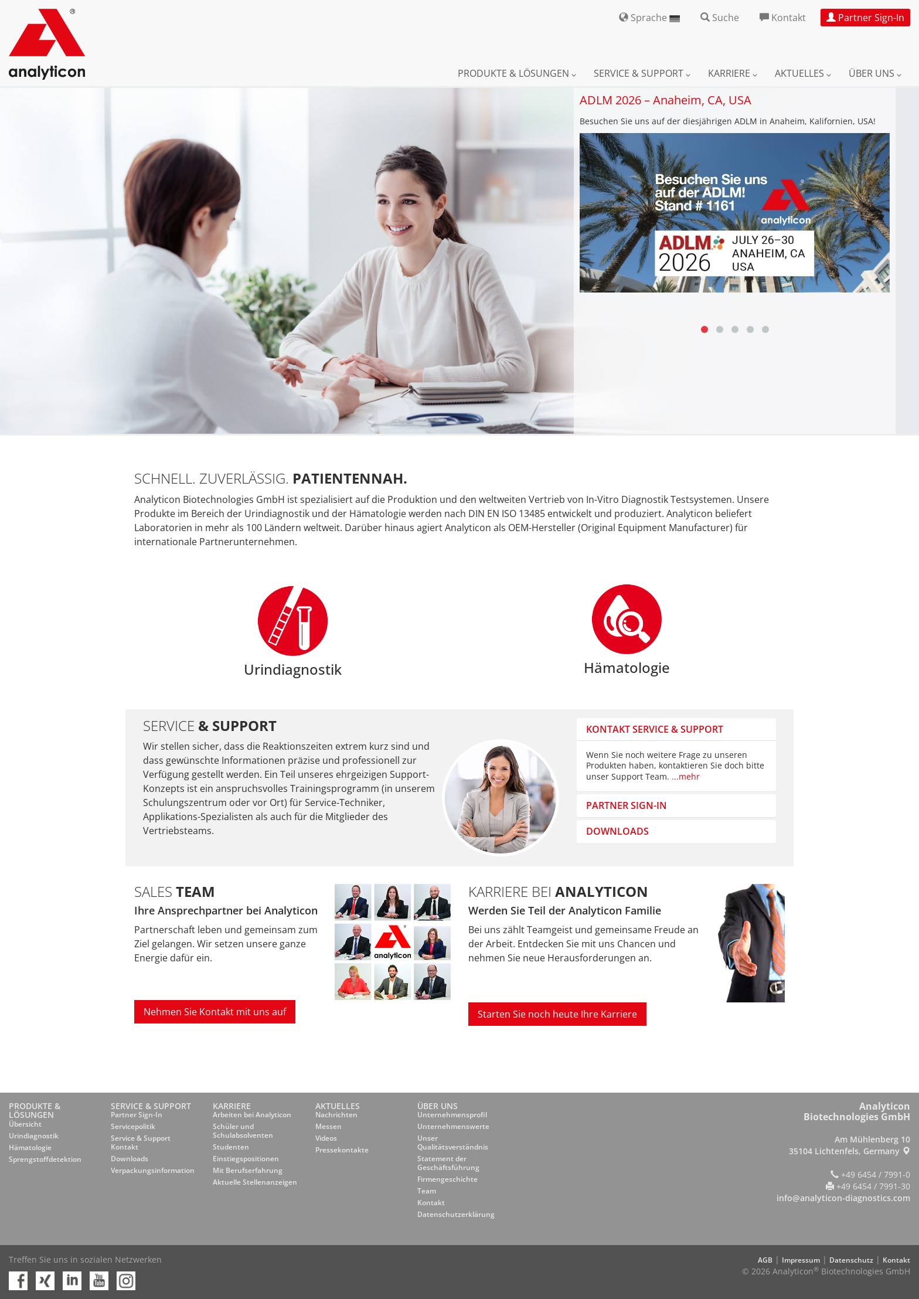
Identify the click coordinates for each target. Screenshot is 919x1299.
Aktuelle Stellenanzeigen (255, 1182)
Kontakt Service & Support (654, 729)
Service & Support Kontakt (141, 1142)
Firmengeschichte (447, 1179)
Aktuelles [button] (803, 73)
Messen (328, 1126)
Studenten (231, 1147)
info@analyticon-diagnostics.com (843, 1197)
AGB (765, 1260)
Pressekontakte (342, 1150)
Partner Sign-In (136, 1115)
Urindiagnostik (34, 1136)
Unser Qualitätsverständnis (452, 1142)
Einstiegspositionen (246, 1159)
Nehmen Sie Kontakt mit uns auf (215, 1011)
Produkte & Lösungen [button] (517, 73)
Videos (326, 1138)
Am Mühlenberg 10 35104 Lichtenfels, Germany (849, 1145)
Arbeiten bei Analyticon (252, 1115)
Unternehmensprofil (452, 1115)
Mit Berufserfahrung (247, 1170)
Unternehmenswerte (453, 1126)
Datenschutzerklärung (456, 1214)
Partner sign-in (626, 805)
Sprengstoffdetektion (45, 1159)
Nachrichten (336, 1115)
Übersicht (25, 1124)
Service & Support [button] (642, 73)
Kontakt (431, 1203)
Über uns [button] (875, 73)
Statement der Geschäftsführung (448, 1163)
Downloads (617, 831)
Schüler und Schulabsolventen (243, 1130)
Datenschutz (851, 1260)
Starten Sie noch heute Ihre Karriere (557, 1014)
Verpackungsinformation (153, 1170)
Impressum (801, 1260)
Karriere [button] (732, 73)
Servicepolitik (133, 1126)
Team (426, 1191)
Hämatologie (30, 1147)
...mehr (686, 776)
